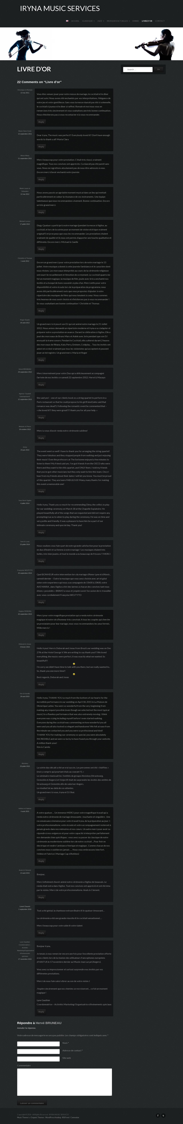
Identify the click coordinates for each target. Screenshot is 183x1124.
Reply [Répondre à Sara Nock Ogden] (41, 532)
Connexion (74, 1117)
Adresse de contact (72, 1050)
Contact (160, 21)
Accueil (75, 21)
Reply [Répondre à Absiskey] (41, 799)
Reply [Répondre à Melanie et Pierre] (41, 438)
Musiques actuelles (117, 21)
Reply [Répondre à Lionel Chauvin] (41, 933)
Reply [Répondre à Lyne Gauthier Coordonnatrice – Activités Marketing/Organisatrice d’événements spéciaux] (41, 1012)
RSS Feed (65, 1117)
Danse (136, 21)
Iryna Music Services (60, 8)
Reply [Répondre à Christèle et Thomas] (41, 311)
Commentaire (24, 1065)
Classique (87, 21)
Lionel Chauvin (25, 906)
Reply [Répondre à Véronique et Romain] (41, 122)
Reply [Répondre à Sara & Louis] (41, 561)
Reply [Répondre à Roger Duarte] (41, 360)
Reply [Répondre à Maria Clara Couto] (41, 147)
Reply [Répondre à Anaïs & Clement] (41, 897)
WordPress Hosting (53, 1117)
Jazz (99, 21)
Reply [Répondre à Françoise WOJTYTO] (41, 602)
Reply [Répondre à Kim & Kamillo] (41, 754)
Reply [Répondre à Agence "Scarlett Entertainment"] (41, 418)
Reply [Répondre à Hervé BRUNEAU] (41, 385)
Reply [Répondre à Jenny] (41, 491)
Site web (66, 1057)
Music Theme (22, 1117)
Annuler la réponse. (26, 1028)
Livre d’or (147, 21)
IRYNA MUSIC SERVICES (91, 43)
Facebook (158, 1115)
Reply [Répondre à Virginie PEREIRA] (41, 635)
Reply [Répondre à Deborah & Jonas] (41, 684)
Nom (65, 1042)
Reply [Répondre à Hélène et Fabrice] (41, 861)
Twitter (163, 1115)
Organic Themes (37, 1117)
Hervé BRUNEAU (48, 1023)
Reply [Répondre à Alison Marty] (41, 179)
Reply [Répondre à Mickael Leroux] (41, 249)
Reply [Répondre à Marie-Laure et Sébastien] (41, 212)
